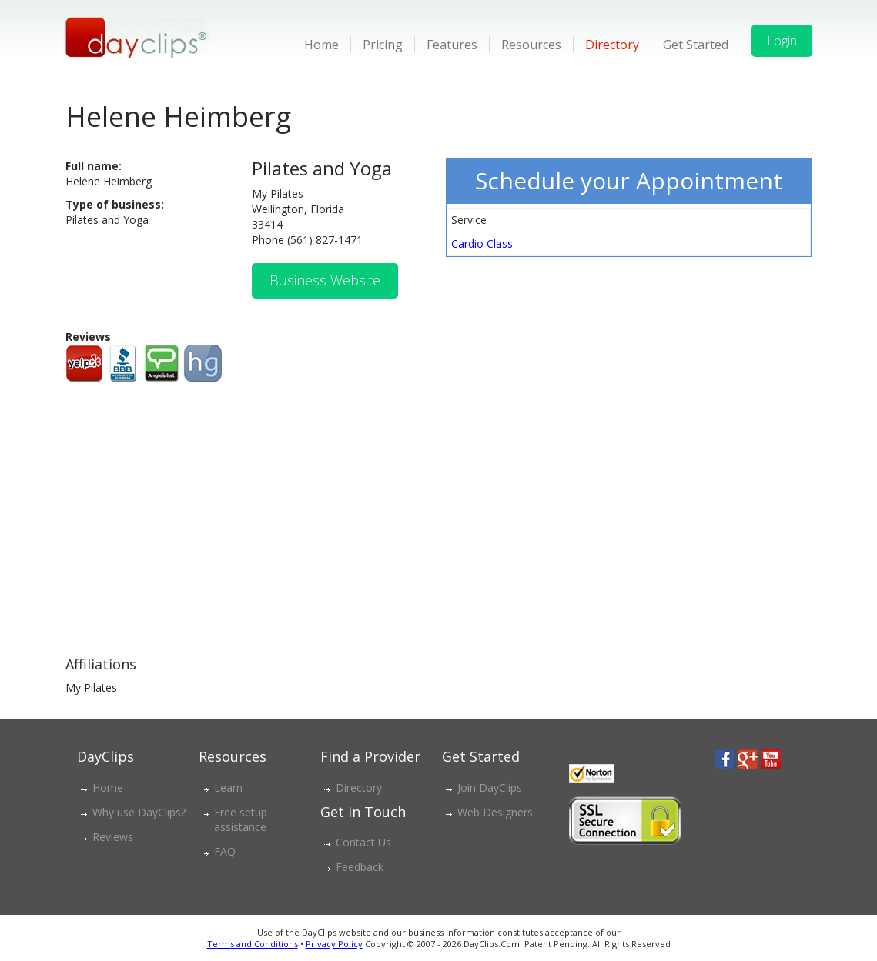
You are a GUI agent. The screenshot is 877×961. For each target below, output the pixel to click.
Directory (612, 44)
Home (321, 44)
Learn (228, 787)
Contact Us (363, 842)
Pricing (383, 44)
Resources (531, 44)
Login (782, 40)
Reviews (112, 836)
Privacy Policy (334, 943)
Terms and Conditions (252, 943)
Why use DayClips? (139, 812)
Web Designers (495, 812)
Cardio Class (482, 243)
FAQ (225, 851)
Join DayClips (489, 787)
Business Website (324, 280)
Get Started (695, 44)
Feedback (359, 866)
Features (452, 44)
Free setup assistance (240, 819)
